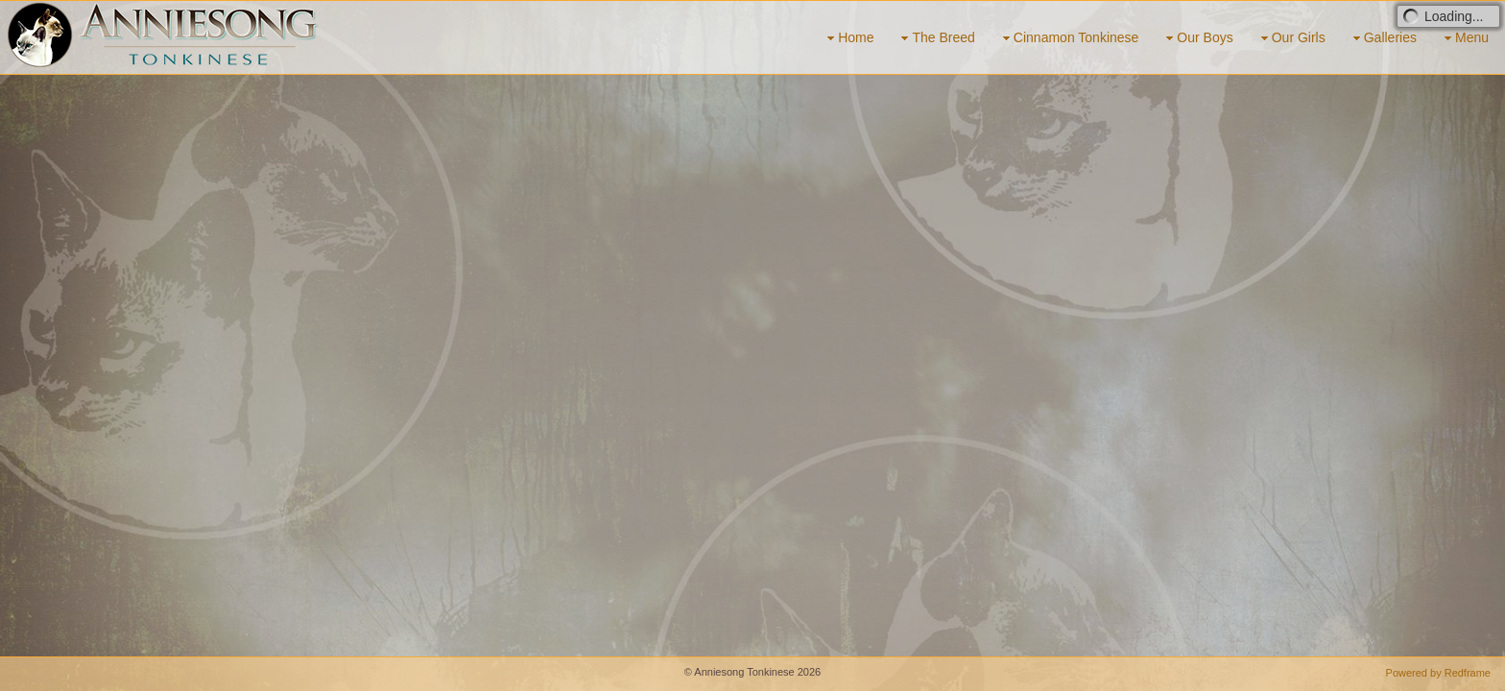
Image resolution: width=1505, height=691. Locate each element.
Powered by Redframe (1438, 673)
